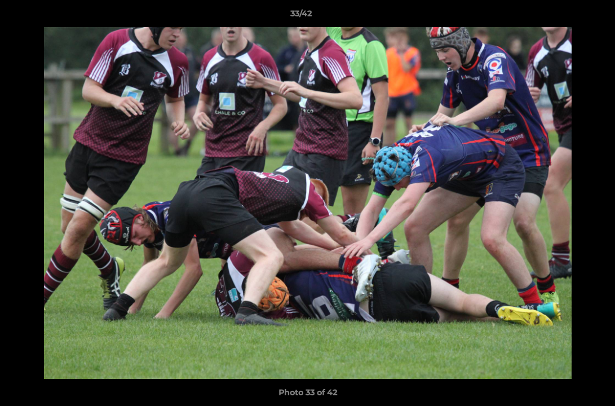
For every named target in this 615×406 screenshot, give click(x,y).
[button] (567, 16)
